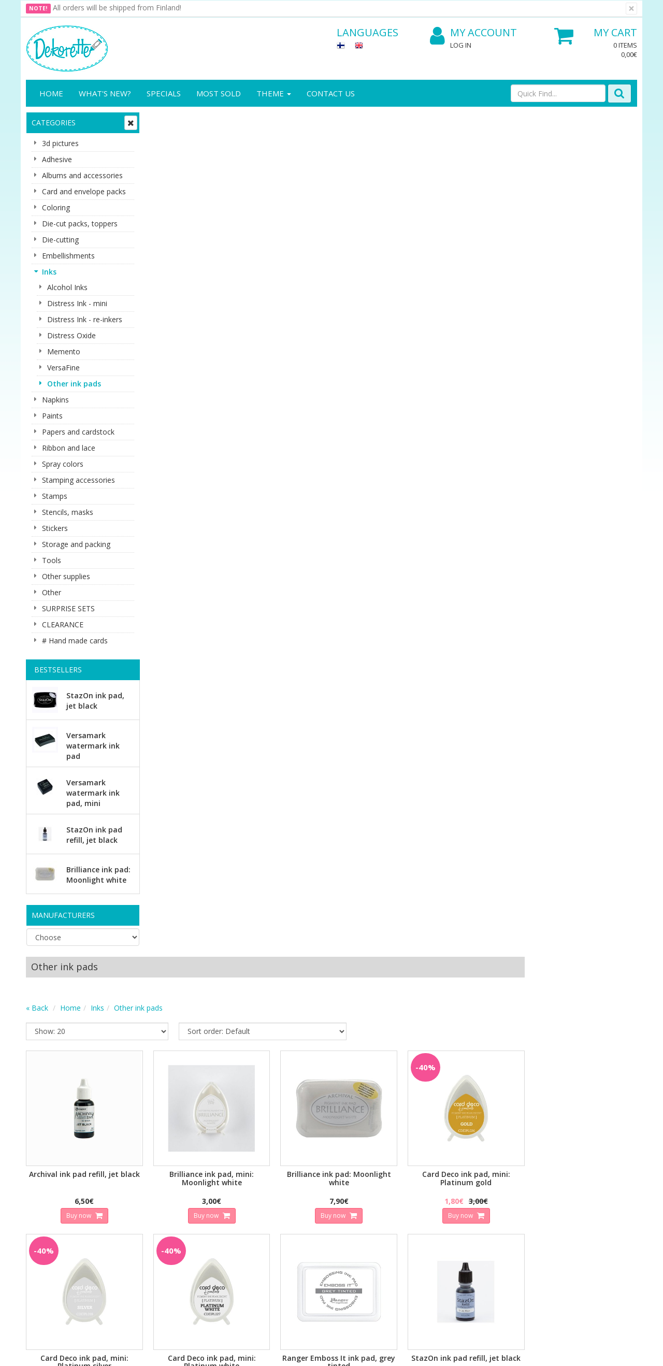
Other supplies (66, 576)
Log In (460, 45)
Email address (212, 1060)
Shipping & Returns (152, 1182)
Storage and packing (76, 544)
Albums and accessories (82, 175)
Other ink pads (74, 384)
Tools (51, 560)
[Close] (631, 9)
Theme (273, 93)
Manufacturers (63, 915)
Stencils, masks (67, 512)
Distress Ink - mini (77, 303)
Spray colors (62, 464)
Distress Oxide (71, 335)
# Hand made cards (75, 640)
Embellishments (68, 256)
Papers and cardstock (78, 432)
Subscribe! (210, 1102)
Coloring (56, 207)
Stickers (55, 528)
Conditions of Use (151, 1197)
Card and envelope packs (84, 191)
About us (42, 1166)
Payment (136, 1213)
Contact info (48, 1182)
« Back (161, 163)
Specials (164, 93)
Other (51, 592)
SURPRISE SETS (68, 608)
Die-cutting (60, 240)
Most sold (218, 93)
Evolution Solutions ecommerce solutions (572, 1350)
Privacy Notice (145, 1166)
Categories (54, 122)
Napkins (55, 400)
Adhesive (57, 159)
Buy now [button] (202, 367)
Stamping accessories (78, 480)
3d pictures (60, 143)
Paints (52, 416)
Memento (63, 351)
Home (51, 93)
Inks (49, 272)
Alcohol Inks (67, 287)
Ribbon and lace (68, 448)
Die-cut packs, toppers (80, 223)
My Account (473, 32)
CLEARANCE (62, 624)
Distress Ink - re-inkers (84, 319)
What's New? (105, 93)
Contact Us (331, 93)
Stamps (54, 496)
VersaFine (63, 367)
